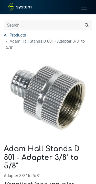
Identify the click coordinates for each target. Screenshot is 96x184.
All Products (15, 35)
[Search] (86, 25)
